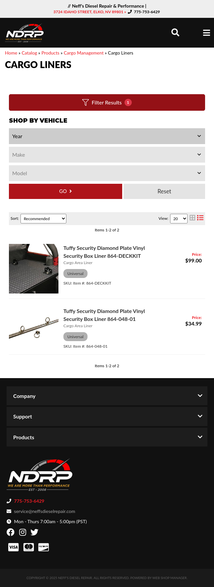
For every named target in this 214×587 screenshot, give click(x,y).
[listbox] (107, 136)
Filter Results (106, 102)
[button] (175, 32)
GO (63, 191)
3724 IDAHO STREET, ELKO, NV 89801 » (90, 11)
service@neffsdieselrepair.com (44, 511)
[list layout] (200, 218)
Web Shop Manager (169, 578)
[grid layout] (192, 218)
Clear (164, 191)
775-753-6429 (147, 11)
